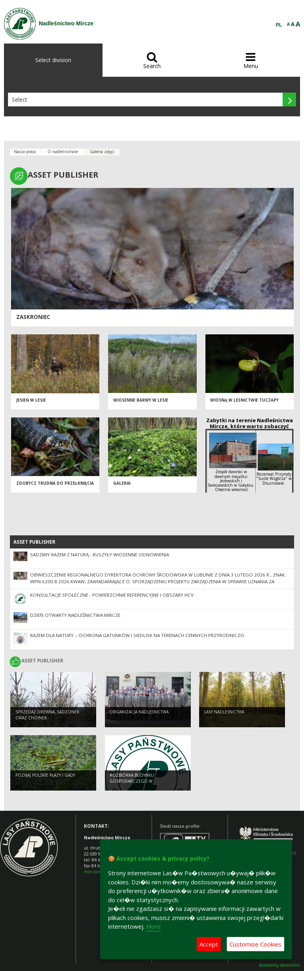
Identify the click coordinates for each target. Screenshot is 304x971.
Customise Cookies (255, 944)
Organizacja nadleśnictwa (139, 712)
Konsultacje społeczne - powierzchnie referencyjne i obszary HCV (112, 595)
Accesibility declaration (279, 965)
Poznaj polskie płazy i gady (45, 775)
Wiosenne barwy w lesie (140, 400)
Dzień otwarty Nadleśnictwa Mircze (75, 615)
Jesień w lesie (31, 400)
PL (279, 25)
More (153, 926)
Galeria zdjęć (102, 151)
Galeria (122, 483)
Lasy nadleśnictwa (224, 712)
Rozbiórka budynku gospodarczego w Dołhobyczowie (132, 781)
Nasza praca (25, 151)
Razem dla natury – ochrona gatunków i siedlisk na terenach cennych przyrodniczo (137, 635)
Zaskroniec (33, 317)
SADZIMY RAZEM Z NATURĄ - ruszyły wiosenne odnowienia (99, 555)
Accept (209, 944)
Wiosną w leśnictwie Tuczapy (244, 400)
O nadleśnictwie (63, 151)
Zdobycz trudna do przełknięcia (55, 483)
